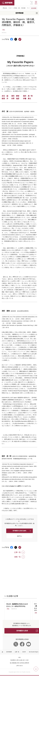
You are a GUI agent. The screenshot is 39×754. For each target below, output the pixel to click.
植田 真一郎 (28, 96)
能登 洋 (5, 98)
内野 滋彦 (15, 98)
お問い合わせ (19, 665)
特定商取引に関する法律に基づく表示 (19, 660)
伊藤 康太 (27, 98)
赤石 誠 (5, 96)
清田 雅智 (15, 96)
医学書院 (7, 2)
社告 (19, 657)
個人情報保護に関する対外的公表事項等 (19, 663)
